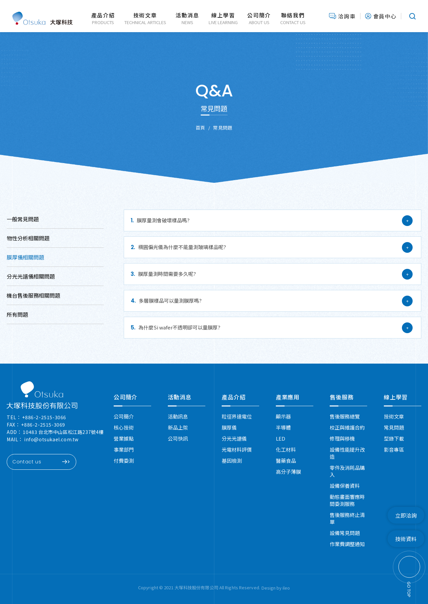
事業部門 (124, 449)
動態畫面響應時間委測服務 (347, 500)
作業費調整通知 (347, 543)
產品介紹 (233, 397)
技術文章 (394, 416)
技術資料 (406, 539)
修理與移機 (342, 438)
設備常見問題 (345, 532)
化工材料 (286, 449)
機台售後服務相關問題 (33, 295)
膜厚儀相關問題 (25, 257)
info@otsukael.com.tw (51, 439)
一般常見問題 (23, 219)
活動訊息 (178, 416)
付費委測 (124, 460)
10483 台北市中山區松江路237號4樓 (63, 432)
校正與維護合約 (347, 427)
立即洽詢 (406, 515)
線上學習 (396, 397)
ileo (286, 588)
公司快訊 (178, 438)
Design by (272, 588)
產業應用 (288, 397)
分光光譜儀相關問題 (31, 276)
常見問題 (394, 427)
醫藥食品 (286, 460)
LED (280, 438)
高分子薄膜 (288, 471)
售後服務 (341, 397)
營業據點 (124, 438)
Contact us (41, 461)
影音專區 (394, 449)
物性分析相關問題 (28, 238)
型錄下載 (394, 438)
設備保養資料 (345, 485)
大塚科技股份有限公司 (42, 16)
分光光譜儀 (234, 438)
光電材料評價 (237, 449)
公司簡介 (125, 397)
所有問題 (17, 314)
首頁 (200, 127)
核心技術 (124, 427)
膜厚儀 (229, 427)
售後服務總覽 (345, 416)
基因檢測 (232, 460)
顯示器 (283, 416)
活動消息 (180, 397)
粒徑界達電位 (237, 416)
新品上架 (178, 427)
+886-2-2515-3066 (44, 417)
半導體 (283, 427)
